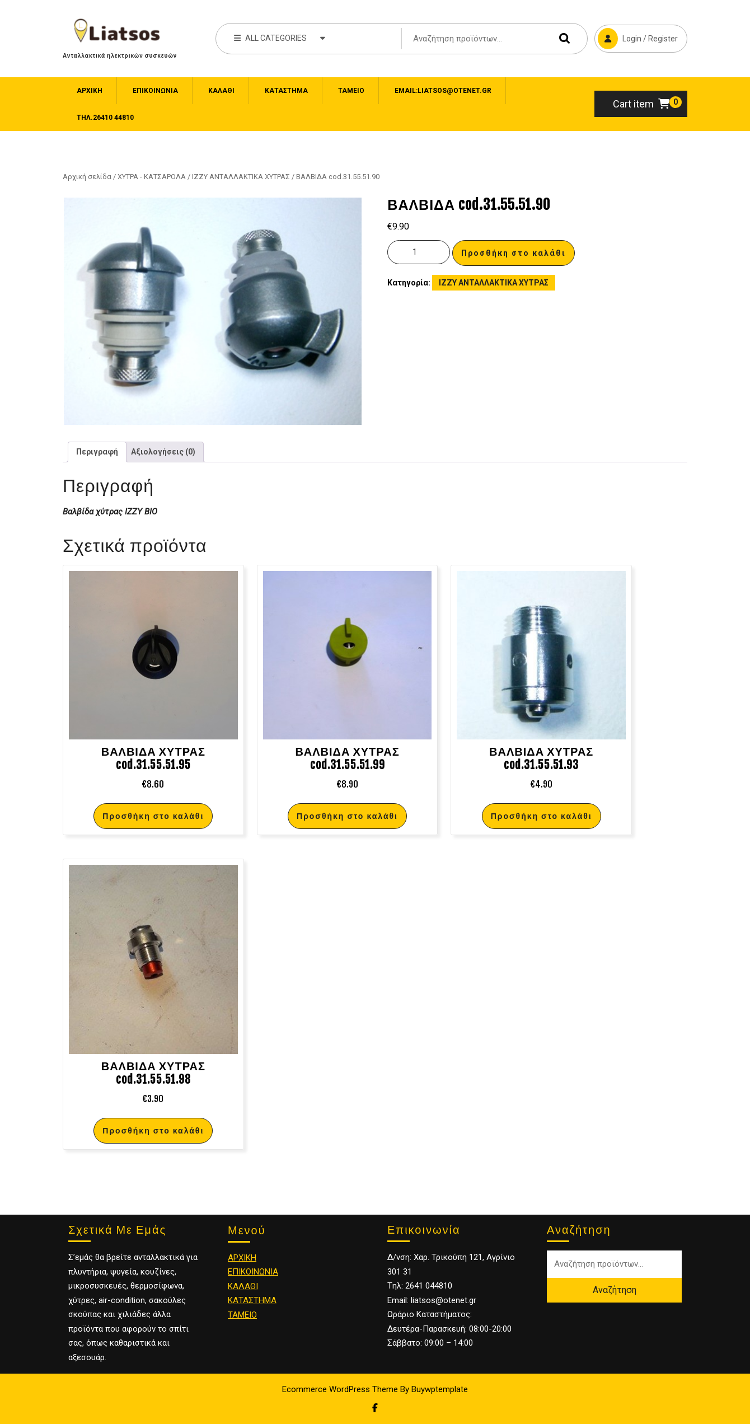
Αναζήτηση (562, 38)
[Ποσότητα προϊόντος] (418, 252)
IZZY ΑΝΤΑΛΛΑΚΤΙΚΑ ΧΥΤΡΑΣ (241, 176)
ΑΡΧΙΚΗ (242, 1258)
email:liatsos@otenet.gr (443, 91)
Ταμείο (351, 91)
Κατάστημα (286, 91)
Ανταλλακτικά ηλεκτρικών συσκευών (120, 55)
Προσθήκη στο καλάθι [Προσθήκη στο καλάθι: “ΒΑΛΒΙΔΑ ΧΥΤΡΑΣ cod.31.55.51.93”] (541, 816)
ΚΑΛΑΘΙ (243, 1286)
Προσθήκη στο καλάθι (513, 253)
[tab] (97, 452)
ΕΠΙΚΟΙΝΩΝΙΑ (155, 91)
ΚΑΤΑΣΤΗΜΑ (252, 1300)
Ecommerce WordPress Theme (340, 1389)
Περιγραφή (97, 451)
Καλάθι (221, 91)
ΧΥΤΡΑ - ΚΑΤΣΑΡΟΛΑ (152, 176)
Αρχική (89, 91)
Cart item (641, 104)
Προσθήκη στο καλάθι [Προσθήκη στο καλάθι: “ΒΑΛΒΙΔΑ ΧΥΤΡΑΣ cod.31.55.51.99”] (347, 816)
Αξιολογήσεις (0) (163, 451)
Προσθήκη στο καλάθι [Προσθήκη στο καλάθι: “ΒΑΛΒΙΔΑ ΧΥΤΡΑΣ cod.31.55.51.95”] (153, 816)
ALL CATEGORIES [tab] (279, 37)
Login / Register (636, 37)
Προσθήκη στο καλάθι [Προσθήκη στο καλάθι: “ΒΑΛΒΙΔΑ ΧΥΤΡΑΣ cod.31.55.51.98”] (153, 1130)
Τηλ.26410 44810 (105, 117)
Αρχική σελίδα (87, 176)
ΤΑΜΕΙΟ (242, 1315)
